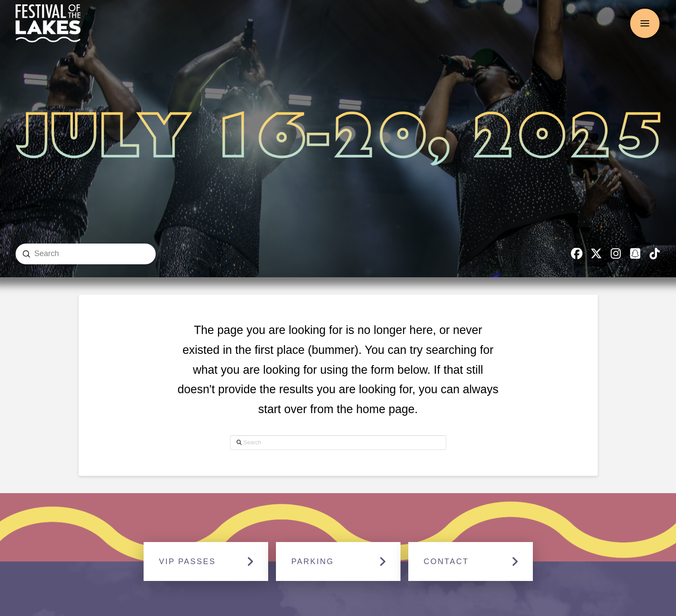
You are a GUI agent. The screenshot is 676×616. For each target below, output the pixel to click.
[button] (644, 23)
